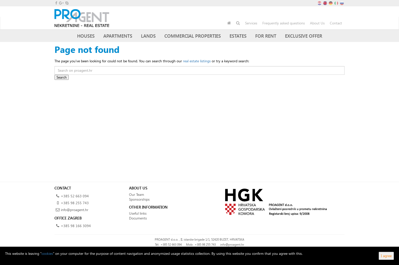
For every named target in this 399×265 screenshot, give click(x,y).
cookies (47, 253)
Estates (238, 36)
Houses (86, 36)
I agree (386, 255)
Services (251, 23)
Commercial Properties (192, 36)
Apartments (117, 36)
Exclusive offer (303, 36)
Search (61, 77)
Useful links (138, 213)
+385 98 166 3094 (76, 225)
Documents (138, 218)
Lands (148, 36)
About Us (317, 23)
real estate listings (197, 60)
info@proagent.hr (74, 209)
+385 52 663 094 (75, 196)
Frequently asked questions (283, 23)
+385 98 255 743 (75, 202)
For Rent (265, 36)
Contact (336, 23)
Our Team (136, 194)
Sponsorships (139, 199)
